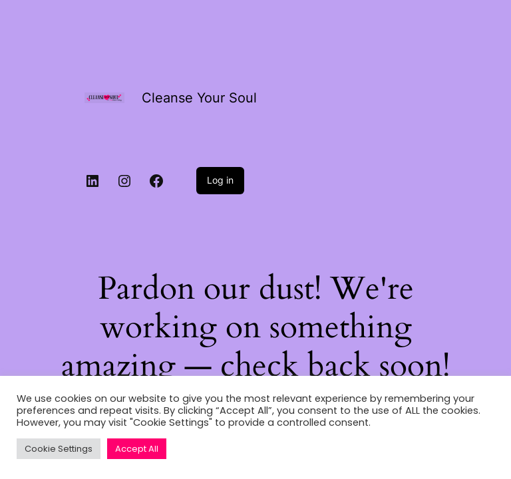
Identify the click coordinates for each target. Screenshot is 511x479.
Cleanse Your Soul (199, 98)
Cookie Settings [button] (58, 448)
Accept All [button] (136, 448)
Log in (220, 180)
